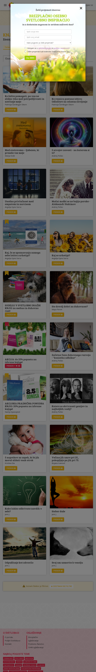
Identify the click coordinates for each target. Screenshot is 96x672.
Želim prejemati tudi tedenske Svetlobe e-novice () (47, 51)
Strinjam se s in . (47, 48)
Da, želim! (30, 58)
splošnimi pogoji (45, 48)
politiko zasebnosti (61, 48)
